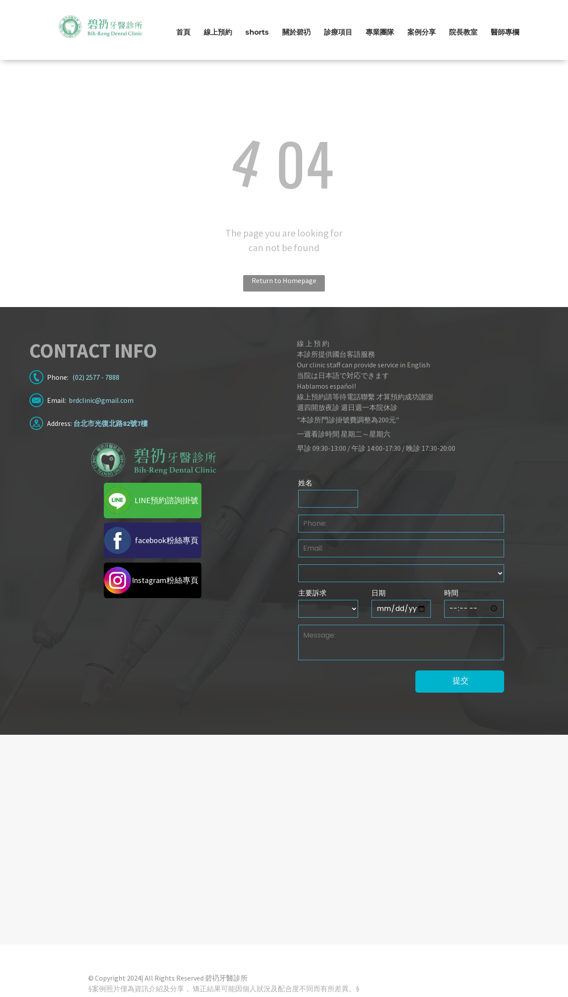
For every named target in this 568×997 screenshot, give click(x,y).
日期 (378, 593)
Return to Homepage (284, 280)
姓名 (305, 483)
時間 (451, 593)
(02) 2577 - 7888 (95, 377)
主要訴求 (312, 593)
